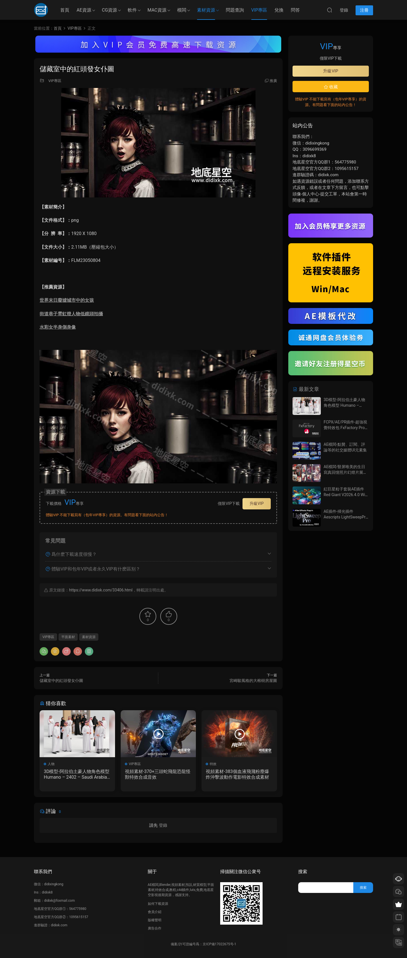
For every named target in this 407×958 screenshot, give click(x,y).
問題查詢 (235, 10)
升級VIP (257, 503)
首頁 (64, 10)
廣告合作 (154, 928)
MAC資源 (157, 10)
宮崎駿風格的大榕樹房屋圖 (253, 680)
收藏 (331, 86)
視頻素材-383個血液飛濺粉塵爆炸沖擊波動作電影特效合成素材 (237, 774)
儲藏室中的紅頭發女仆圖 (61, 680)
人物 (51, 764)
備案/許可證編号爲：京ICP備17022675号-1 (203, 944)
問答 (295, 10)
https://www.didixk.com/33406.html (100, 590)
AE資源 (84, 10)
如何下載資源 (158, 904)
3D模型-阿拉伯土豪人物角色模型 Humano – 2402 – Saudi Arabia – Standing (76, 774)
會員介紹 (154, 912)
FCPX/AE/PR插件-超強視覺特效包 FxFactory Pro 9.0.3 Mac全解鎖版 (345, 427)
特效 (213, 764)
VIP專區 (259, 10)
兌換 (278, 10)
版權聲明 (154, 920)
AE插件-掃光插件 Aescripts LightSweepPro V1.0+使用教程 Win (346, 517)
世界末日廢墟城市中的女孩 (67, 300)
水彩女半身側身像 (58, 327)
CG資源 (109, 10)
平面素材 (68, 637)
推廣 (273, 81)
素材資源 (206, 10)
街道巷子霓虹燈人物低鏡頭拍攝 (71, 314)
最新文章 (306, 389)
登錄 (163, 825)
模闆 (181, 10)
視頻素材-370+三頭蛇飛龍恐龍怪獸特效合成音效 (157, 774)
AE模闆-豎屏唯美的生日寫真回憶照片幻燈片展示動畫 (345, 472)
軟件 (132, 10)
